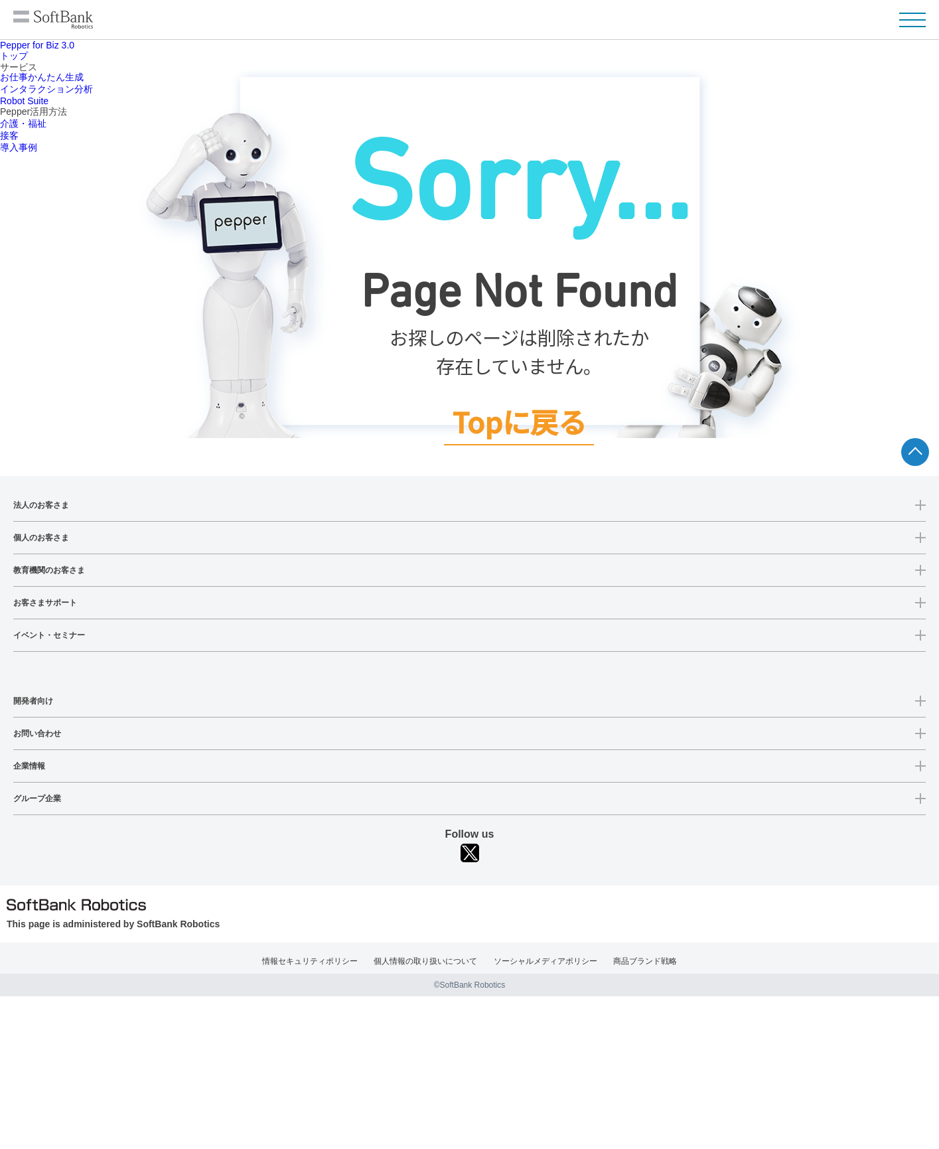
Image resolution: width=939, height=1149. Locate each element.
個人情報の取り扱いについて (425, 961)
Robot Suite (24, 101)
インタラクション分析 (46, 89)
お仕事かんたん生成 (42, 77)
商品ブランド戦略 (645, 961)
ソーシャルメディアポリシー (545, 961)
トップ (14, 55)
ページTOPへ (915, 452)
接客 (9, 135)
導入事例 (18, 147)
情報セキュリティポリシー (310, 961)
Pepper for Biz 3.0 (37, 45)
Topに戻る (519, 423)
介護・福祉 (23, 123)
